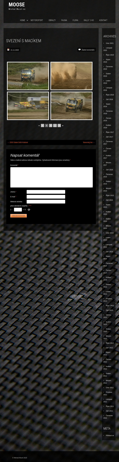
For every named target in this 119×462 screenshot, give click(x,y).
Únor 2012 (110, 388)
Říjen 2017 (110, 132)
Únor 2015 (110, 233)
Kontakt (103, 20)
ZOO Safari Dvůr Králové (18, 142)
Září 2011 (109, 411)
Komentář (14, 165)
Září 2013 (109, 310)
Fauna (64, 20)
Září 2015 (109, 200)
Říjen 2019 (110, 55)
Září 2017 (109, 137)
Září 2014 (109, 252)
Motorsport (37, 20)
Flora (75, 20)
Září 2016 (109, 170)
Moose (17, 4)
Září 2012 (109, 348)
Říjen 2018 (110, 95)
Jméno (13, 192)
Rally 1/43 (89, 20)
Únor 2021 (110, 43)
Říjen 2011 (110, 406)
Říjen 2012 (110, 343)
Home (22, 20)
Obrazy (52, 20)
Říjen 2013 (110, 306)
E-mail (13, 197)
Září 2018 (109, 99)
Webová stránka (16, 202)
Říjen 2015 (110, 195)
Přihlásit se (110, 435)
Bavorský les (89, 142)
